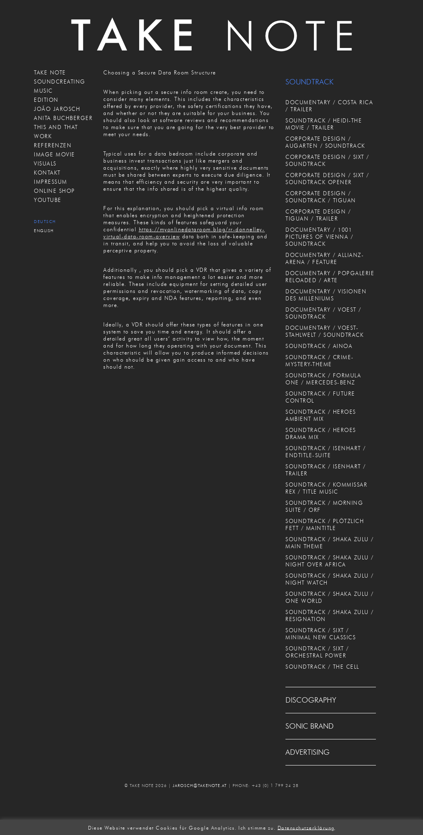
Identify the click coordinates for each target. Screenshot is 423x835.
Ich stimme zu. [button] (257, 827)
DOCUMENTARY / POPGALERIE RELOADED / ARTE (329, 276)
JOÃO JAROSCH (57, 109)
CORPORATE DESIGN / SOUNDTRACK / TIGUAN (320, 197)
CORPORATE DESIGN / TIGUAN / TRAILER (318, 215)
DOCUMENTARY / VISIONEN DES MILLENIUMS (325, 295)
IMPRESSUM (50, 181)
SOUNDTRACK (309, 81)
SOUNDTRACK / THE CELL (322, 666)
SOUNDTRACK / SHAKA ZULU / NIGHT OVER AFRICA (329, 561)
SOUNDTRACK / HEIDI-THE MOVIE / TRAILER (323, 124)
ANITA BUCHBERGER (63, 118)
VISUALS (45, 163)
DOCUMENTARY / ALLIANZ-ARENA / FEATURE (324, 258)
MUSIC (43, 90)
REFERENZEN (52, 145)
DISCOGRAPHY (310, 700)
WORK (43, 136)
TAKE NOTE (50, 72)
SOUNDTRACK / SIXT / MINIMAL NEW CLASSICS (320, 634)
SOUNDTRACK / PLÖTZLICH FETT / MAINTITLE (324, 524)
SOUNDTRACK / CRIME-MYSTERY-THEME (319, 360)
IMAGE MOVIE (54, 154)
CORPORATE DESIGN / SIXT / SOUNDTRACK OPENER (327, 178)
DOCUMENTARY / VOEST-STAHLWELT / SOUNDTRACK (324, 331)
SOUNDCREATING (60, 81)
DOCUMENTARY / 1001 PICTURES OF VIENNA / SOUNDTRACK (319, 236)
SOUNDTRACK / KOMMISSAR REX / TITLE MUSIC (326, 488)
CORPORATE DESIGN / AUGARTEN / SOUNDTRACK (325, 142)
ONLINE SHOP (54, 190)
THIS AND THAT (56, 127)
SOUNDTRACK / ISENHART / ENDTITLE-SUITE (325, 451)
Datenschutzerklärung (306, 827)
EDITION (46, 99)
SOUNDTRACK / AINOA (318, 346)
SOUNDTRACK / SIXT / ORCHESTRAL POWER (317, 652)
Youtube (48, 200)
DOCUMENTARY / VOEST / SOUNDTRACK (323, 313)
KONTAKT (47, 172)
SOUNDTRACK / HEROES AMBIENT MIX (320, 415)
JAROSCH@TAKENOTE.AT (200, 785)
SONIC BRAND (309, 726)
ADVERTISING (307, 752)
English (44, 230)
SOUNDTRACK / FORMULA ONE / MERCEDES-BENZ (323, 379)
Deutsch (45, 221)
